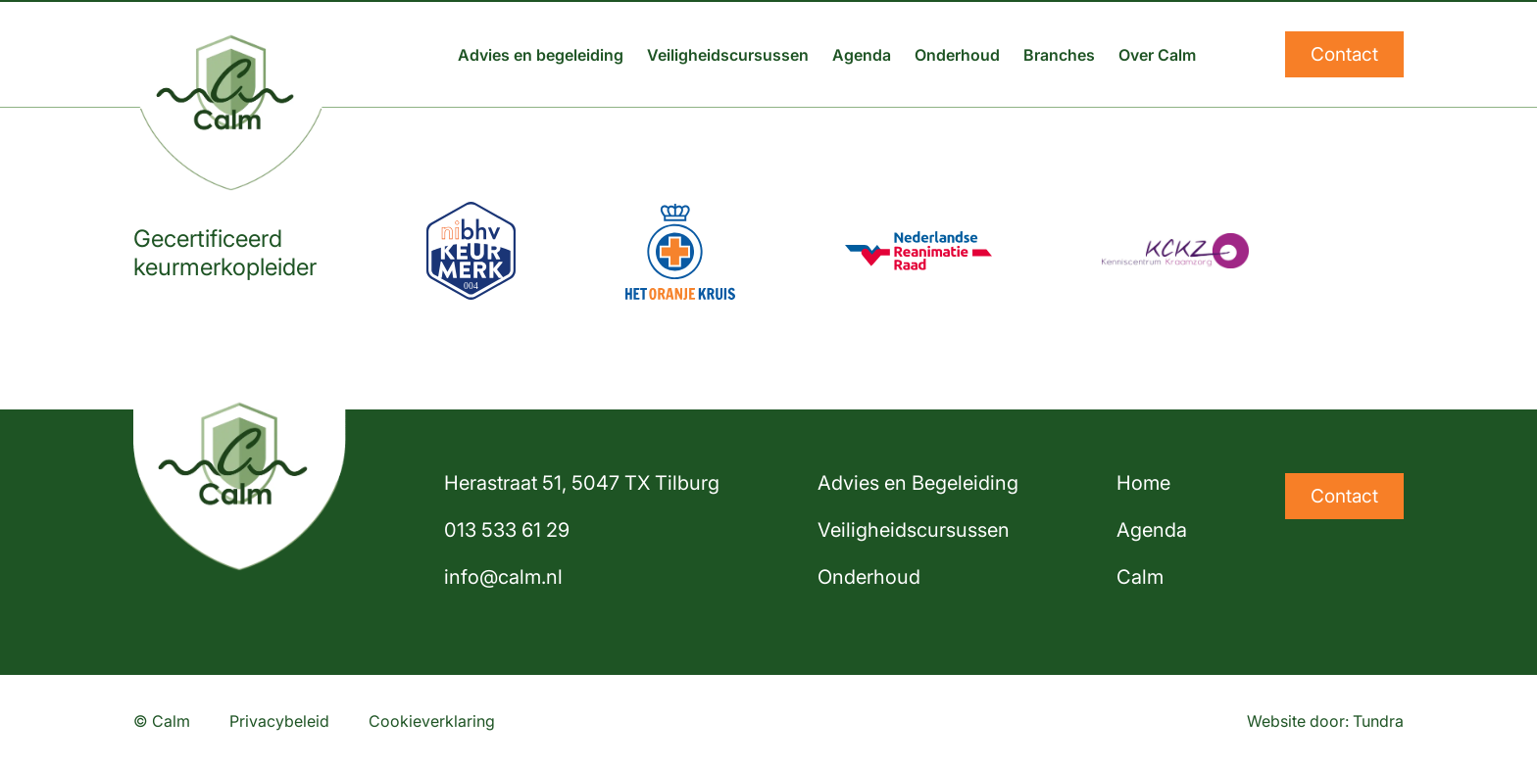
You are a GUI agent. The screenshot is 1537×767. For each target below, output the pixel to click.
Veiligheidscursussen (728, 55)
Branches (1059, 55)
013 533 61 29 (507, 530)
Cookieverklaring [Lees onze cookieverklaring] (432, 721)
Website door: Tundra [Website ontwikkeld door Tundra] (1325, 721)
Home (1143, 483)
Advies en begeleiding (540, 55)
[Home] (231, 54)
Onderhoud (957, 55)
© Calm (161, 721)
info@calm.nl (503, 577)
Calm (1140, 577)
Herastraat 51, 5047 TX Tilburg (581, 483)
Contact (1344, 54)
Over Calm (1157, 55)
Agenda (861, 55)
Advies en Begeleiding (918, 483)
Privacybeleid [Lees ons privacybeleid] (279, 721)
